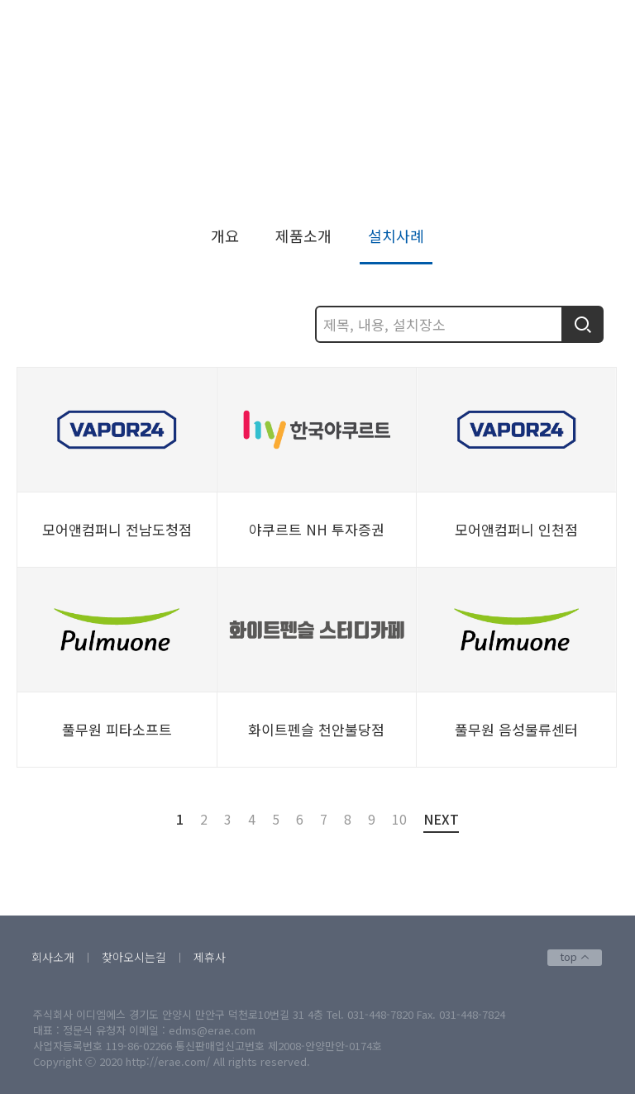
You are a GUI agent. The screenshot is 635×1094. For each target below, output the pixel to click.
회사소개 (52, 957)
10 (399, 819)
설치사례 (580, 188)
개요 (225, 235)
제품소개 (303, 235)
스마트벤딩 (511, 188)
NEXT (441, 821)
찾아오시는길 (134, 957)
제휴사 (209, 957)
